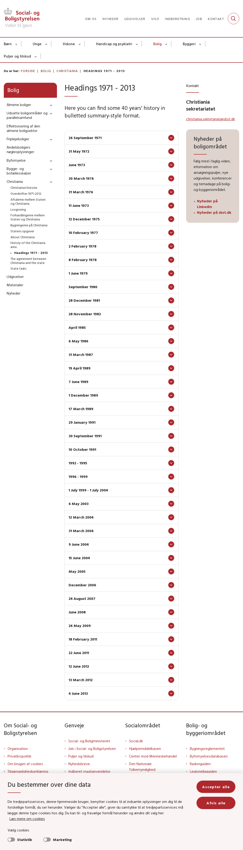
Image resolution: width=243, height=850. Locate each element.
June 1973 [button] (77, 164)
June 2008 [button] (77, 612)
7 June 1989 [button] (78, 381)
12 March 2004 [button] (81, 517)
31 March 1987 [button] (81, 354)
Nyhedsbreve (79, 763)
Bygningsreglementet (207, 748)
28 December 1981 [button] (84, 300)
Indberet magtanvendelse (89, 771)
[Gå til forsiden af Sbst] (19, 18)
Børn (8, 43)
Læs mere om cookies (27, 818)
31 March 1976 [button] (81, 191)
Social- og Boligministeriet (89, 740)
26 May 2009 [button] (80, 625)
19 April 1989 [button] (79, 368)
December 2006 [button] (82, 585)
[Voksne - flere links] (80, 44)
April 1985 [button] (77, 327)
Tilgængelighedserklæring (28, 771)
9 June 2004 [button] (79, 544)
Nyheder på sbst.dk (214, 212)
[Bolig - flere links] (166, 44)
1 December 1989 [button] (83, 395)
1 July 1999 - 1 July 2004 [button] (88, 490)
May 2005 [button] (77, 571)
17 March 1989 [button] (81, 408)
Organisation (18, 748)
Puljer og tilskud (17, 56)
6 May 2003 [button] (79, 503)
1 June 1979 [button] (78, 273)
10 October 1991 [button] (82, 449)
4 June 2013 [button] (78, 693)
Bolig (157, 43)
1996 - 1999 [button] (78, 476)
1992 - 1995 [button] (78, 463)
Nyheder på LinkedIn (207, 204)
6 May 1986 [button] (78, 341)
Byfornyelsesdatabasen (209, 756)
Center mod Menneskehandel (153, 756)
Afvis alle (215, 803)
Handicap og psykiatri (114, 43)
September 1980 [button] (83, 286)
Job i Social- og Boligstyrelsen (92, 748)
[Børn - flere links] (16, 44)
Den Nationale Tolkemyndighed (142, 766)
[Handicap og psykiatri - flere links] (137, 44)
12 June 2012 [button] (79, 666)
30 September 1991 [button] (85, 435)
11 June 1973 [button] (79, 205)
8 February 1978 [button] (83, 259)
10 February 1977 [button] (83, 232)
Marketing (62, 839)
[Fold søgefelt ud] (233, 18)
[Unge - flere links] (46, 44)
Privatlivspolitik (19, 756)
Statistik (24, 839)
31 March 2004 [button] (81, 530)
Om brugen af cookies (25, 763)
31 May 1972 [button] (79, 151)
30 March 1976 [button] (81, 178)
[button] (49, 105)
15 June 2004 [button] (79, 557)
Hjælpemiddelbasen (145, 748)
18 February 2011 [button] (83, 639)
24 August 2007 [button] (82, 598)
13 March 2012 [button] (81, 679)
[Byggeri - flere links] (200, 44)
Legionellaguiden (203, 771)
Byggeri (189, 43)
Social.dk (136, 740)
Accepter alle (216, 786)
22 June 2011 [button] (79, 652)
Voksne (69, 43)
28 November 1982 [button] (85, 313)
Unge (37, 43)
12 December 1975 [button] (84, 219)
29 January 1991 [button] (82, 422)
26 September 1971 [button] (85, 137)
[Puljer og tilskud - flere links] (36, 56)
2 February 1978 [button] (82, 246)
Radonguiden (200, 763)
